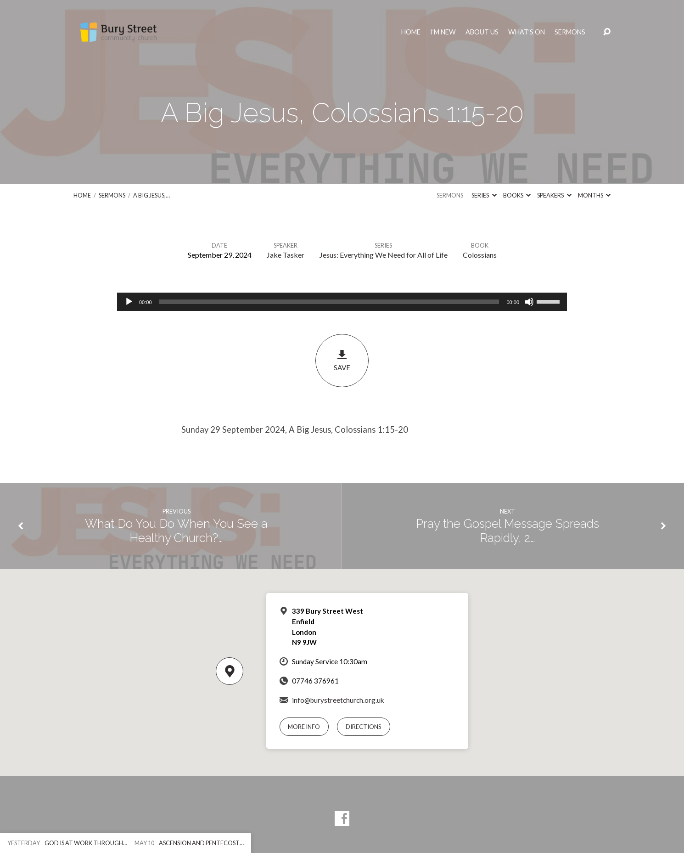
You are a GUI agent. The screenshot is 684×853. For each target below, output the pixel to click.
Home (410, 32)
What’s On (526, 32)
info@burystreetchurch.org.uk (338, 700)
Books (517, 195)
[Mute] (529, 301)
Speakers (554, 195)
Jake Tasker (285, 254)
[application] (342, 302)
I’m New (443, 32)
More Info (304, 726)
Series (483, 195)
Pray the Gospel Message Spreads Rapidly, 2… (507, 531)
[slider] (329, 301)
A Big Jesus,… (151, 195)
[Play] (129, 301)
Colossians (480, 254)
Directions (363, 726)
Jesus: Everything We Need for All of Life (384, 254)
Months (594, 195)
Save (342, 360)
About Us (482, 32)
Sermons (570, 32)
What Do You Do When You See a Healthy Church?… (176, 531)
